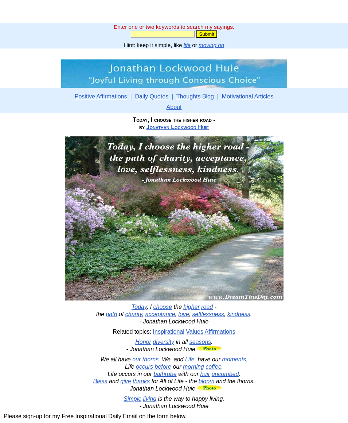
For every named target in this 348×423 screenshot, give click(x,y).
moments (234, 359)
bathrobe (164, 374)
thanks (141, 381)
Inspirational (168, 332)
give (125, 381)
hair (205, 374)
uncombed (225, 374)
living (149, 399)
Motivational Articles (247, 96)
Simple (132, 399)
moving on (211, 45)
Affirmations (220, 332)
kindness (238, 314)
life (187, 45)
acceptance (160, 314)
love (183, 314)
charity (133, 314)
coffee (214, 367)
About (174, 107)
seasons (200, 342)
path (111, 314)
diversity (163, 342)
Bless (100, 381)
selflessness (208, 314)
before (163, 367)
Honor (143, 342)
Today (139, 307)
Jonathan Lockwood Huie (177, 127)
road (207, 307)
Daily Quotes (151, 96)
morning (193, 367)
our (136, 359)
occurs (144, 367)
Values (194, 332)
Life (190, 359)
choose (162, 307)
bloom (207, 381)
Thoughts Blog (195, 96)
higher (191, 307)
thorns (150, 359)
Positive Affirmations (101, 96)
